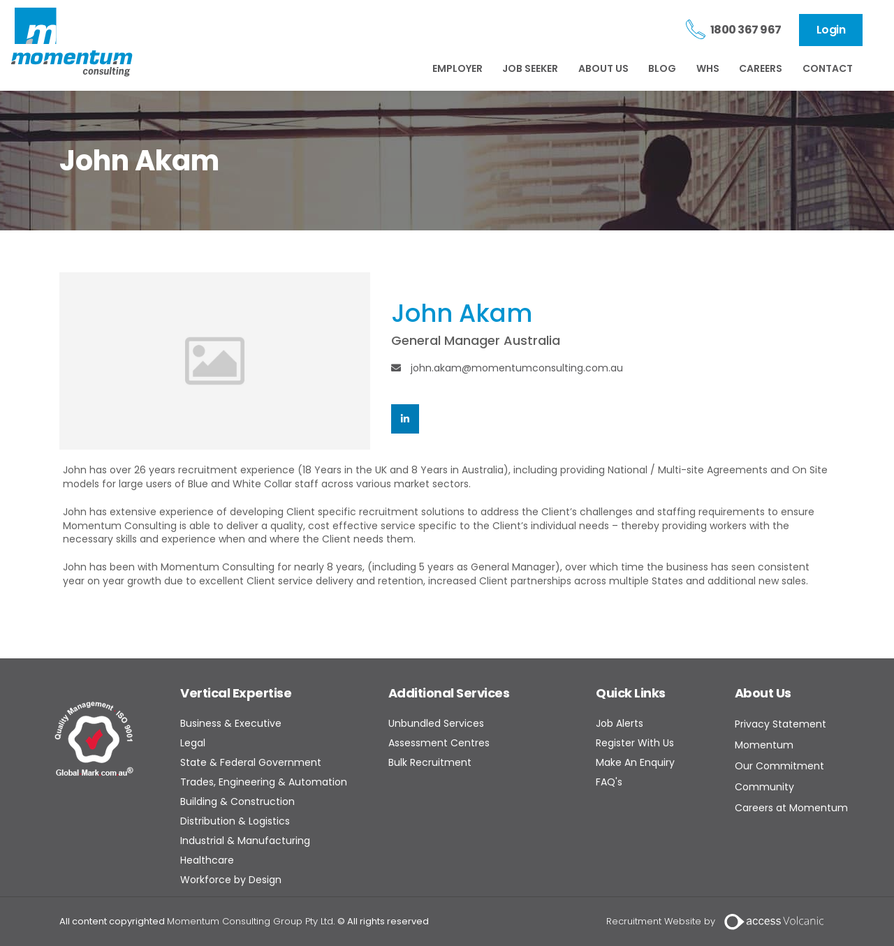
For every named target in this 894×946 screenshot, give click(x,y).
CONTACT (828, 68)
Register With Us (635, 743)
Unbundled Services (436, 723)
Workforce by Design (230, 880)
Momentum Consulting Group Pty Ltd (250, 921)
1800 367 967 (746, 30)
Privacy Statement (780, 724)
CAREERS (760, 68)
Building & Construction (237, 801)
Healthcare (207, 860)
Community (764, 787)
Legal (192, 743)
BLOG (662, 68)
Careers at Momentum (791, 808)
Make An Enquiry (635, 762)
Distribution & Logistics (235, 821)
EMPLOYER (457, 68)
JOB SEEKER (530, 68)
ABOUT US (603, 68)
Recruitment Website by (660, 921)
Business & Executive (230, 723)
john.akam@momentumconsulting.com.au (507, 368)
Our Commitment (779, 766)
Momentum (764, 745)
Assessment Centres (439, 743)
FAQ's (609, 782)
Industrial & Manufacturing (245, 841)
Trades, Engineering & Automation (263, 782)
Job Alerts (619, 723)
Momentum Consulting (71, 42)
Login (831, 30)
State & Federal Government (250, 762)
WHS (707, 68)
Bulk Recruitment (429, 762)
